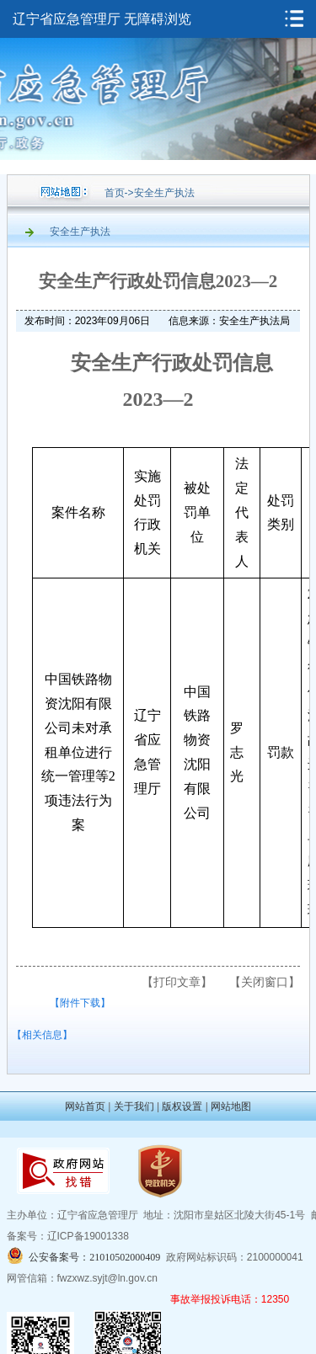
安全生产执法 (164, 193)
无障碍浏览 (157, 19)
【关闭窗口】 (264, 982)
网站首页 (85, 1106)
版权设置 (182, 1106)
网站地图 (231, 1106)
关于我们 (134, 1106)
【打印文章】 (177, 982)
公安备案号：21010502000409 (94, 1257)
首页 (114, 193)
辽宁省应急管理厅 (67, 19)
